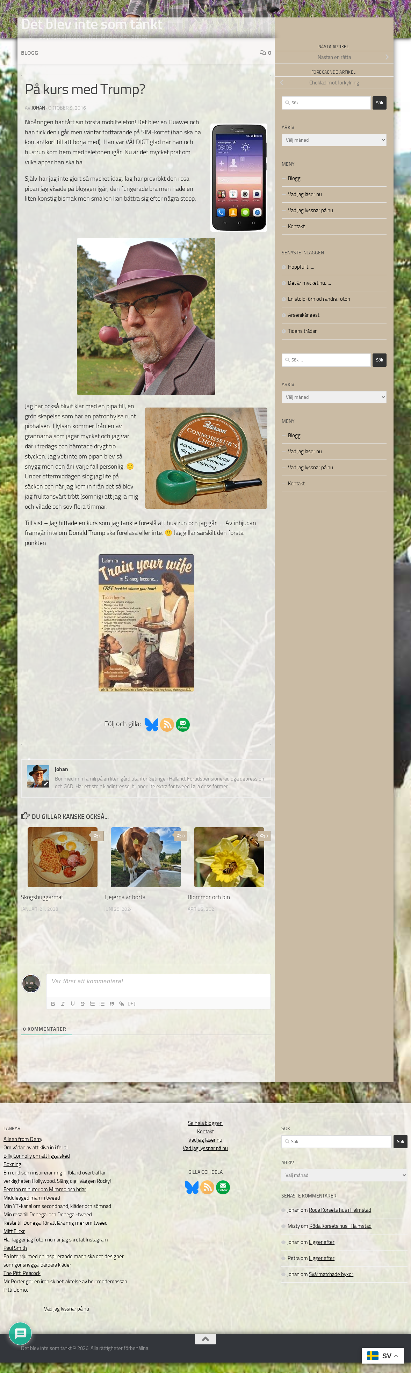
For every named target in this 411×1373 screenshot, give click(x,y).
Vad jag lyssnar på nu (310, 221)
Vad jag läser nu (305, 205)
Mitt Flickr (14, 1242)
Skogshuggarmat (42, 907)
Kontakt (296, 237)
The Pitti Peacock (22, 1284)
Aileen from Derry (22, 1150)
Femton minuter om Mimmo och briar (44, 1200)
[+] (132, 1013)
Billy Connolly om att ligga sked (36, 1166)
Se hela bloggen (205, 1134)
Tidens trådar (302, 341)
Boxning (12, 1175)
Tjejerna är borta (124, 907)
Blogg (29, 63)
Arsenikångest (303, 325)
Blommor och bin (209, 907)
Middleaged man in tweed (31, 1208)
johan (38, 118)
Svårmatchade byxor (331, 1285)
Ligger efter (321, 1252)
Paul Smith (15, 1258)
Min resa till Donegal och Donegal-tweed (47, 1225)
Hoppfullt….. (301, 277)
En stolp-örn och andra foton (319, 309)
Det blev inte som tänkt (92, 24)
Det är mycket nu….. (309, 293)
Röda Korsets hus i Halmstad (340, 1220)
